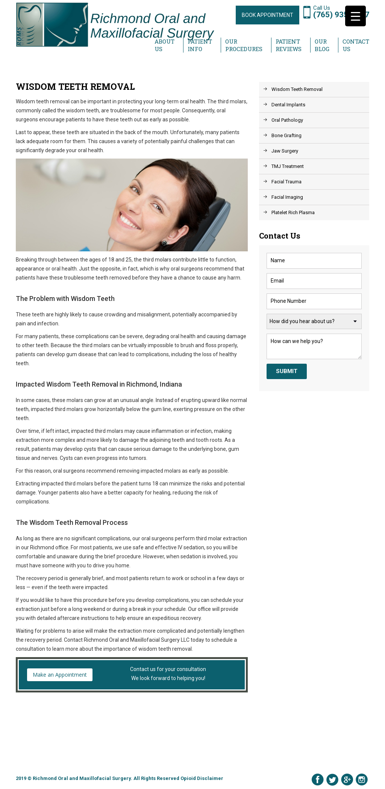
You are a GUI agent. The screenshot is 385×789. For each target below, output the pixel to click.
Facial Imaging (287, 197)
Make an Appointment (60, 674)
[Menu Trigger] (355, 16)
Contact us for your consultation (131, 674)
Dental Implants (288, 104)
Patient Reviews (289, 45)
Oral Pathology (287, 120)
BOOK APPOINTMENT (267, 15)
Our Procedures (243, 45)
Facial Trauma (286, 181)
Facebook (318, 780)
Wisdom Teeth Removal (297, 89)
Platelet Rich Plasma (293, 212)
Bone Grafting (286, 135)
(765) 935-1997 (341, 14)
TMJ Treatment (287, 166)
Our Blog (322, 45)
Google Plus (347, 780)
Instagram (362, 780)
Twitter (332, 780)
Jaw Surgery (284, 151)
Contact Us (356, 45)
